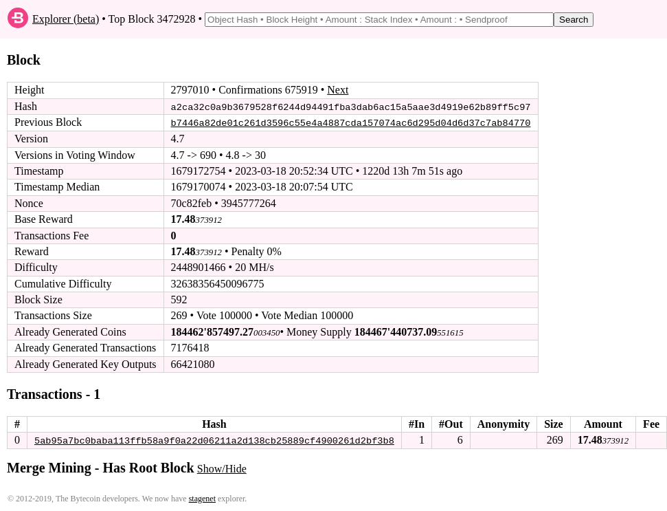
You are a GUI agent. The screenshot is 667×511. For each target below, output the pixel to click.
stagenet (202, 498)
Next (337, 90)
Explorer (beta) (65, 19)
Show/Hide (222, 468)
